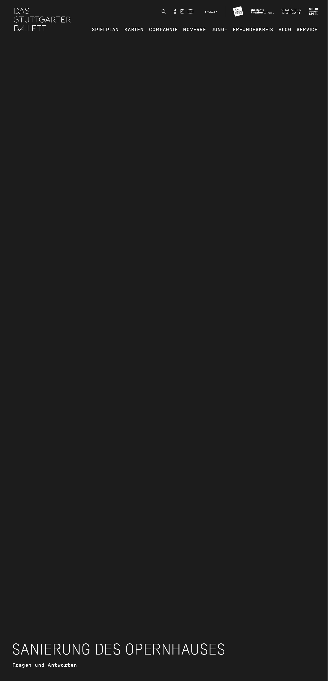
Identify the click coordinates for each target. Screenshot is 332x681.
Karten (134, 29)
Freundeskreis (253, 29)
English (211, 11)
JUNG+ (220, 29)
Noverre (194, 29)
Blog (285, 29)
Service (307, 29)
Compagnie (163, 29)
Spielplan (105, 29)
